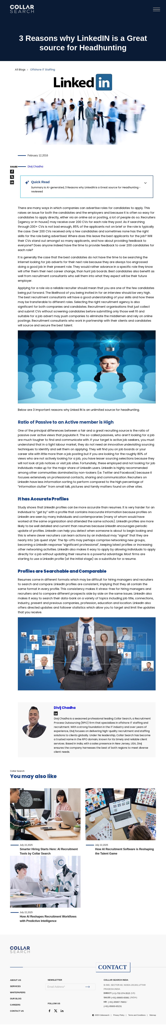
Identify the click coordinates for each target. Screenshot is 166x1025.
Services (15, 987)
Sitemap (152, 1016)
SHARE (14, 167)
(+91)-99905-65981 (120, 998)
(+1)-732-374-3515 (121, 994)
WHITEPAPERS (17, 993)
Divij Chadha (35, 167)
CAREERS (15, 1005)
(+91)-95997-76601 (117, 1002)
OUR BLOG (15, 999)
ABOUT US (15, 981)
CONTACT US (17, 1011)
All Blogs (20, 70)
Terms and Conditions (136, 1016)
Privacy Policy (118, 1016)
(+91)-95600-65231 (113, 1007)
